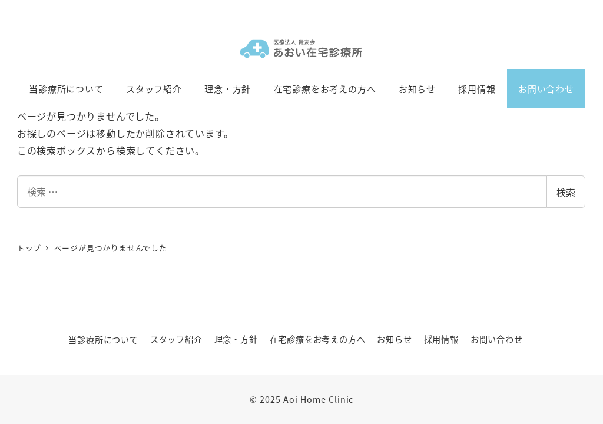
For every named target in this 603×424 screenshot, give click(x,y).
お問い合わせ (497, 339)
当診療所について (103, 340)
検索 (565, 192)
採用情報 (441, 339)
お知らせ (394, 339)
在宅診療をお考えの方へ (318, 339)
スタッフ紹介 (176, 339)
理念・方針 (236, 339)
